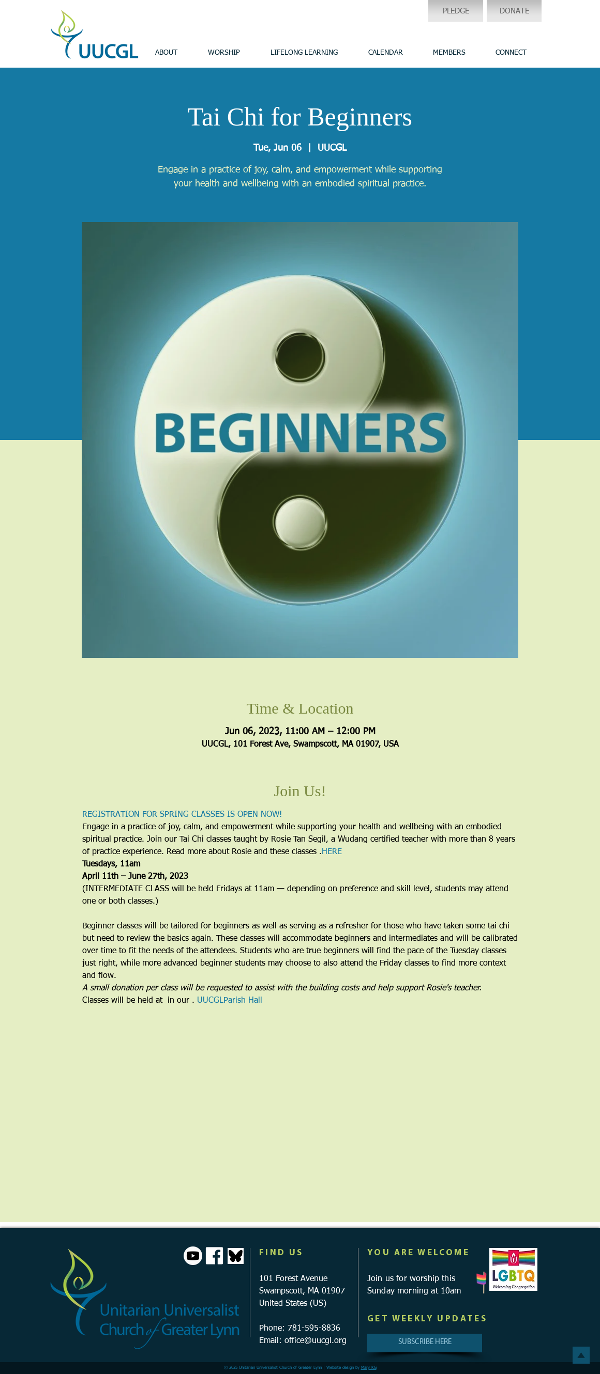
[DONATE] (514, 11)
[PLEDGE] (455, 11)
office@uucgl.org (315, 1341)
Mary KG (369, 1368)
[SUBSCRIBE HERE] (424, 1343)
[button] (166, 52)
